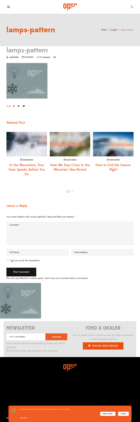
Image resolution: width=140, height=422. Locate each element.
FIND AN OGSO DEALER (103, 345)
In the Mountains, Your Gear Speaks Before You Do (26, 169)
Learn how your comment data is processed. (66, 278)
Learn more (23, 418)
